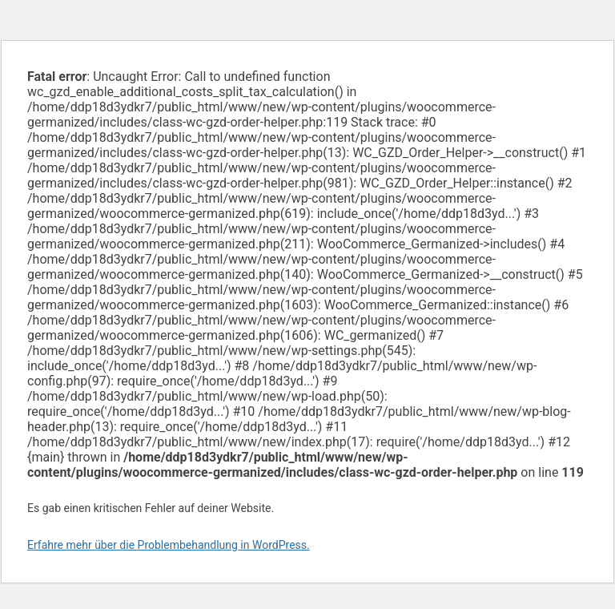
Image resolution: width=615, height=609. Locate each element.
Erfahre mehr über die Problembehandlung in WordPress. (168, 544)
